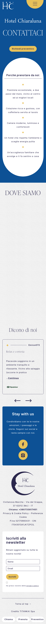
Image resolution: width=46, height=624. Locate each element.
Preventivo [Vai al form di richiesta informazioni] (37, 619)
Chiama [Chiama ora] (8, 619)
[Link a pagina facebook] (23, 445)
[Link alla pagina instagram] (23, 456)
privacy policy (32, 586)
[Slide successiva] (28, 401)
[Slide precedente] (17, 401)
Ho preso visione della (22, 586)
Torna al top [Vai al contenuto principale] (23, 604)
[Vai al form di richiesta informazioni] (23, 49)
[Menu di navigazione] (35, 3)
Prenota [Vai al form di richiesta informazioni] (23, 619)
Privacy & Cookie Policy (16, 513)
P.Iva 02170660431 (20, 521)
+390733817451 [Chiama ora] (28, 509)
